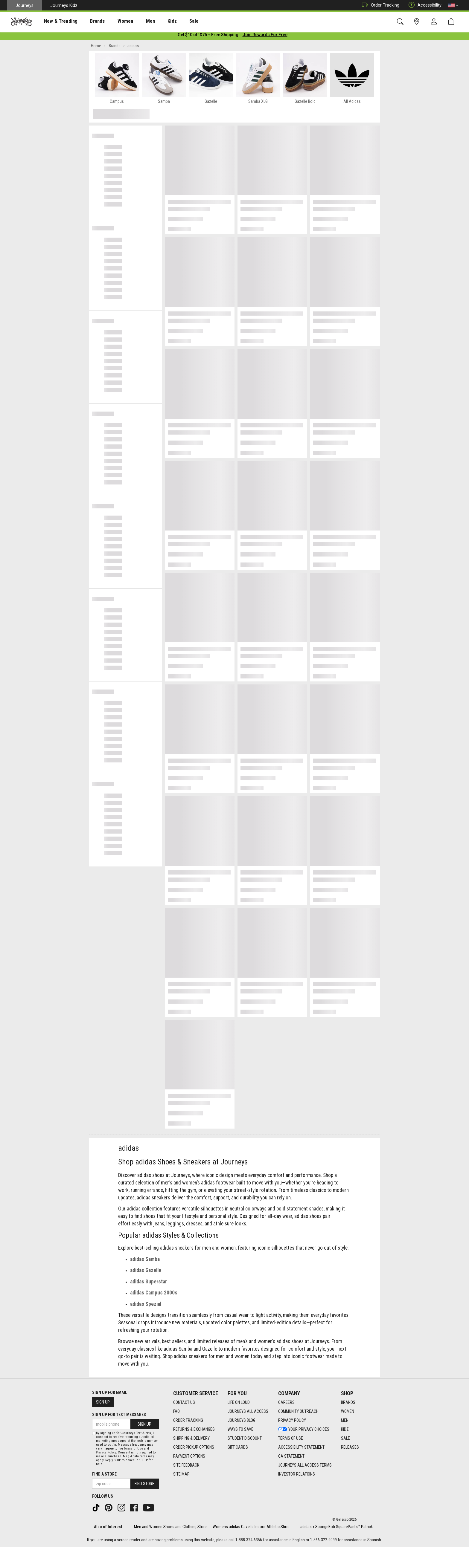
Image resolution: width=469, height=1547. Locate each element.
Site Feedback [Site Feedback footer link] (186, 1465)
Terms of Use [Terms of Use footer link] (290, 1438)
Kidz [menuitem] (154, 21)
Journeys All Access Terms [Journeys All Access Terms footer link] (305, 1465)
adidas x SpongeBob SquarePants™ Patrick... (337, 1526)
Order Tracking (379, 5)
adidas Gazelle (145, 1271)
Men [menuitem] (134, 21)
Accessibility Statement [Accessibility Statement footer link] (301, 1447)
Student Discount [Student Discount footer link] (245, 1438)
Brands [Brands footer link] (348, 1402)
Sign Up (103, 1402)
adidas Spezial (145, 1305)
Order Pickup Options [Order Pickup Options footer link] (193, 1447)
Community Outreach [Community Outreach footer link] (298, 1411)
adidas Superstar (148, 1283)
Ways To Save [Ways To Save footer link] (240, 1429)
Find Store (144, 1483)
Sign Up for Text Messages (119, 1414)
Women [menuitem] (112, 21)
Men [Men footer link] (344, 1420)
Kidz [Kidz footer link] (345, 1429)
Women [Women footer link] (347, 1411)
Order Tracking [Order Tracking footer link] (188, 1420)
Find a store (104, 1474)
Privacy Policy (106, 1452)
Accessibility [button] (423, 5)
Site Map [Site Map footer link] (181, 1474)
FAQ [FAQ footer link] (176, 1411)
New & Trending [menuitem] (55, 21)
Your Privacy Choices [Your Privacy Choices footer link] (303, 1429)
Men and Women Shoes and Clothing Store (170, 1526)
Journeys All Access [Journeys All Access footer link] (248, 1411)
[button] (453, 5)
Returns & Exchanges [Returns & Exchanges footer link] (194, 1429)
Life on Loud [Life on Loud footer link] (239, 1402)
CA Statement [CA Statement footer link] (291, 1456)
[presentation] (55, 21)
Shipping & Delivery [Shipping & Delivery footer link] (191, 1438)
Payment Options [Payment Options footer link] (189, 1456)
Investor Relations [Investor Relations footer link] (296, 1474)
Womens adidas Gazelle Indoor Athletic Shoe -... (253, 1526)
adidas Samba (145, 1260)
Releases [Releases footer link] (350, 1447)
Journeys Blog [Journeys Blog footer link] (241, 1420)
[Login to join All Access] (208, 36)
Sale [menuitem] (172, 21)
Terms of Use (133, 1448)
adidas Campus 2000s (153, 1294)
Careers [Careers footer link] (286, 1402)
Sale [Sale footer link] (345, 1438)
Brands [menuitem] (88, 21)
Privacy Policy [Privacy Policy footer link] (292, 1420)
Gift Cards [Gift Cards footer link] (238, 1447)
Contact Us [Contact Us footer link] (184, 1402)
